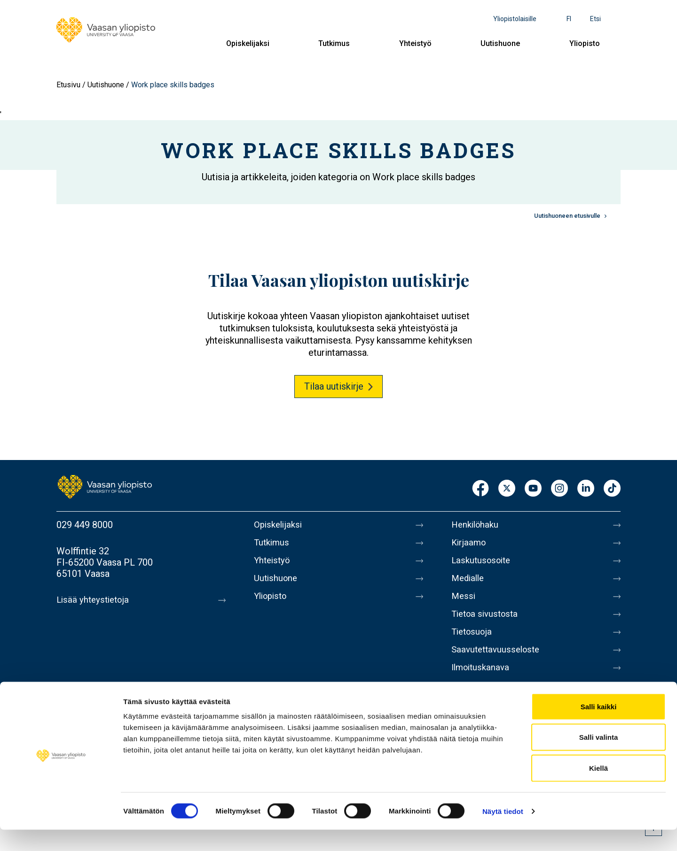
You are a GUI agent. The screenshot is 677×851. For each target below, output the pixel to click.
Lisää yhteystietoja (94, 600)
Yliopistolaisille (515, 19)
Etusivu (68, 84)
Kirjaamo (469, 544)
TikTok (612, 489)
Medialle (469, 584)
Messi (464, 603)
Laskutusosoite (483, 564)
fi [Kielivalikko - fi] (569, 19)
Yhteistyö (415, 43)
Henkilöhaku (476, 524)
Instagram (559, 489)
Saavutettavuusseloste (498, 662)
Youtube (533, 489)
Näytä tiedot (502, 832)
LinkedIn (585, 489)
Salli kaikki (599, 728)
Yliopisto (584, 43)
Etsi (595, 19)
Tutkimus (334, 43)
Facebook (480, 489)
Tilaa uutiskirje (333, 386)
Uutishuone (500, 43)
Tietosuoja (473, 643)
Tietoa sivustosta (487, 623)
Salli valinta (598, 759)
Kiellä (598, 789)
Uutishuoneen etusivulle (567, 215)
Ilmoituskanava (482, 682)
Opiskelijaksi (247, 43)
